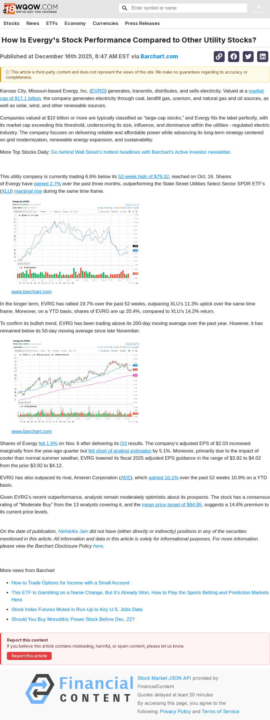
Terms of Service (220, 711)
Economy (75, 23)
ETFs (52, 23)
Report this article (29, 656)
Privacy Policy (175, 711)
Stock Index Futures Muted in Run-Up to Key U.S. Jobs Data (76, 609)
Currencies (105, 23)
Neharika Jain (73, 531)
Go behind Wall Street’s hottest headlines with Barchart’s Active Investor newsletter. (141, 152)
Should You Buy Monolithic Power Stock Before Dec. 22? (73, 619)
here (98, 546)
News (32, 23)
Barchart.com (159, 56)
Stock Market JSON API (164, 678)
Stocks (11, 23)
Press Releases (142, 23)
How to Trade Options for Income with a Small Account (70, 583)
